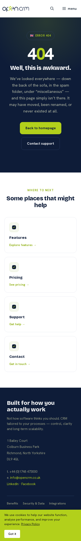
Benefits (12, 503)
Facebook (28, 484)
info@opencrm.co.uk (25, 478)
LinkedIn (13, 484)
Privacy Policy (30, 524)
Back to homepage (40, 128)
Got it (12, 534)
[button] (52, 8)
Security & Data (33, 503)
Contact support (40, 143)
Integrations (57, 503)
